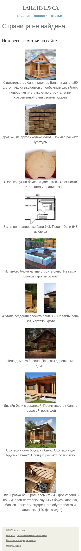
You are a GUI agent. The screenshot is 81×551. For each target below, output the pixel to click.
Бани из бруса (40, 8)
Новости (40, 15)
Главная (23, 15)
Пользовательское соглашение (32, 535)
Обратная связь (13, 546)
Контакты (10, 535)
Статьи (56, 15)
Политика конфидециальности (21, 540)
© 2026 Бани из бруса (16, 530)
